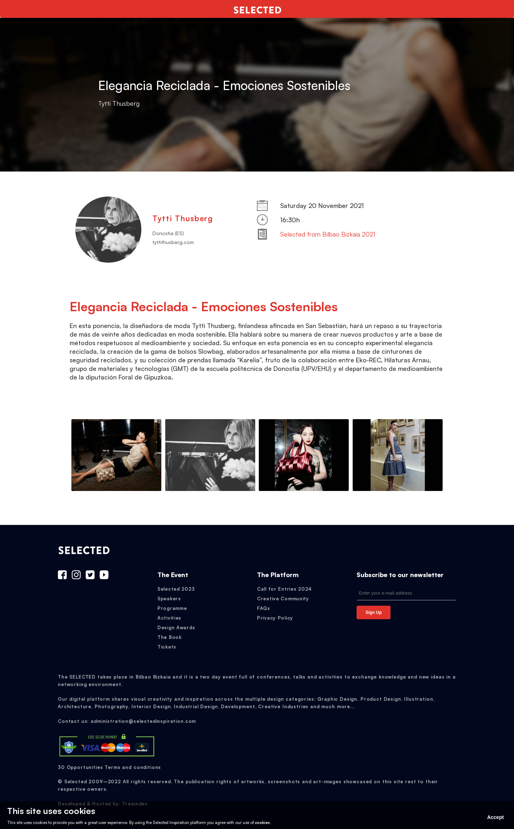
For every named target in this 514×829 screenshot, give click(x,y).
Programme (172, 608)
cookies (262, 822)
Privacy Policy (275, 618)
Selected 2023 (176, 589)
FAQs (263, 608)
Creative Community (283, 598)
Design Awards (176, 627)
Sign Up (374, 612)
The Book (169, 637)
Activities (169, 618)
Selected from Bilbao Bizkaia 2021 (328, 234)
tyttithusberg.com (173, 242)
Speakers (169, 598)
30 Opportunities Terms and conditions (109, 767)
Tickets (166, 647)
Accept (495, 817)
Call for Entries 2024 (284, 589)
